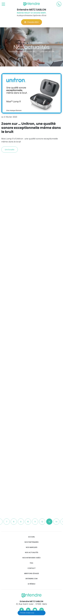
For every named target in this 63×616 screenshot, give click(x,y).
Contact (32, 568)
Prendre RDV (31, 22)
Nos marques (31, 547)
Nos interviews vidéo (31, 558)
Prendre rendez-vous (27, 613)
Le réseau (31, 584)
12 (42, 521)
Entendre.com (31, 579)
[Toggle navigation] (3, 4)
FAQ (31, 563)
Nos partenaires (31, 542)
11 (35, 521)
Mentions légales (31, 573)
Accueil (31, 537)
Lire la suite (9, 149)
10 (28, 521)
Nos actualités (31, 552)
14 (56, 521)
